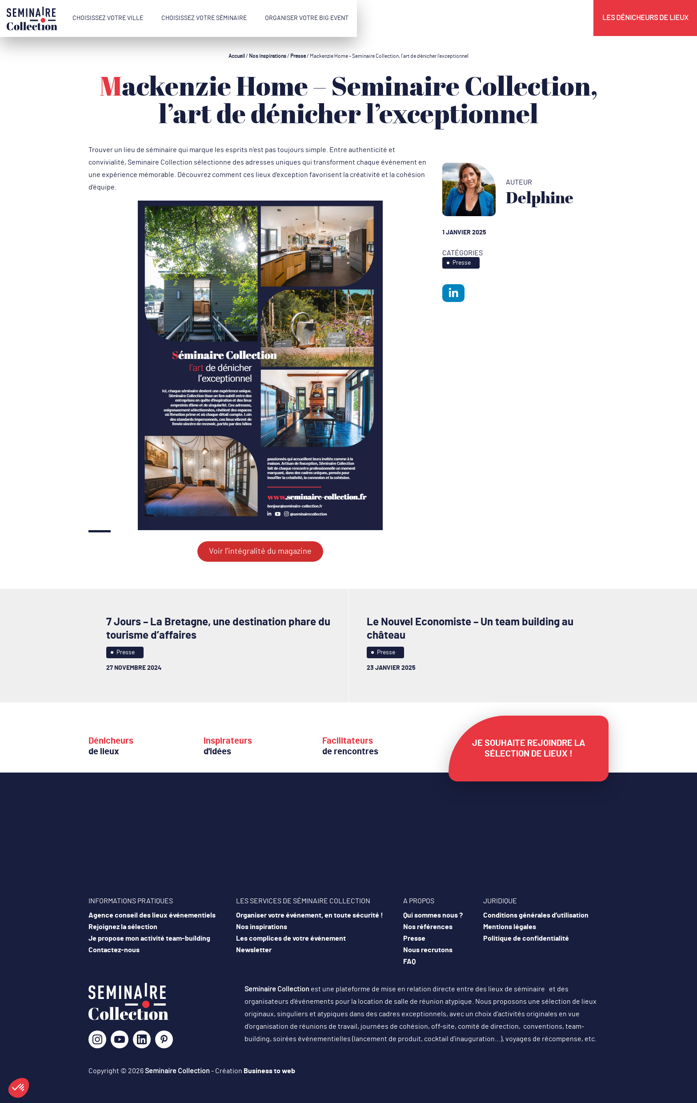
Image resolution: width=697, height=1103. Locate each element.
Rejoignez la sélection (122, 926)
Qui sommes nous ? (433, 915)
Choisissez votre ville (107, 18)
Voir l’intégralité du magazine (260, 551)
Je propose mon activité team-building (149, 938)
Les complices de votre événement (291, 938)
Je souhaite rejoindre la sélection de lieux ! (528, 748)
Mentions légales (509, 926)
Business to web (269, 1071)
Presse (298, 56)
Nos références (428, 926)
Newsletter (254, 950)
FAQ (409, 961)
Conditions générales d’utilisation (536, 915)
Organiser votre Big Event (306, 18)
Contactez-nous (114, 950)
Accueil (236, 56)
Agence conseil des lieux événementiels (152, 915)
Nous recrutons (428, 950)
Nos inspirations (267, 56)
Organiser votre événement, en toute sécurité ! (309, 915)
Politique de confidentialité (526, 938)
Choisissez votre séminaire (204, 18)
